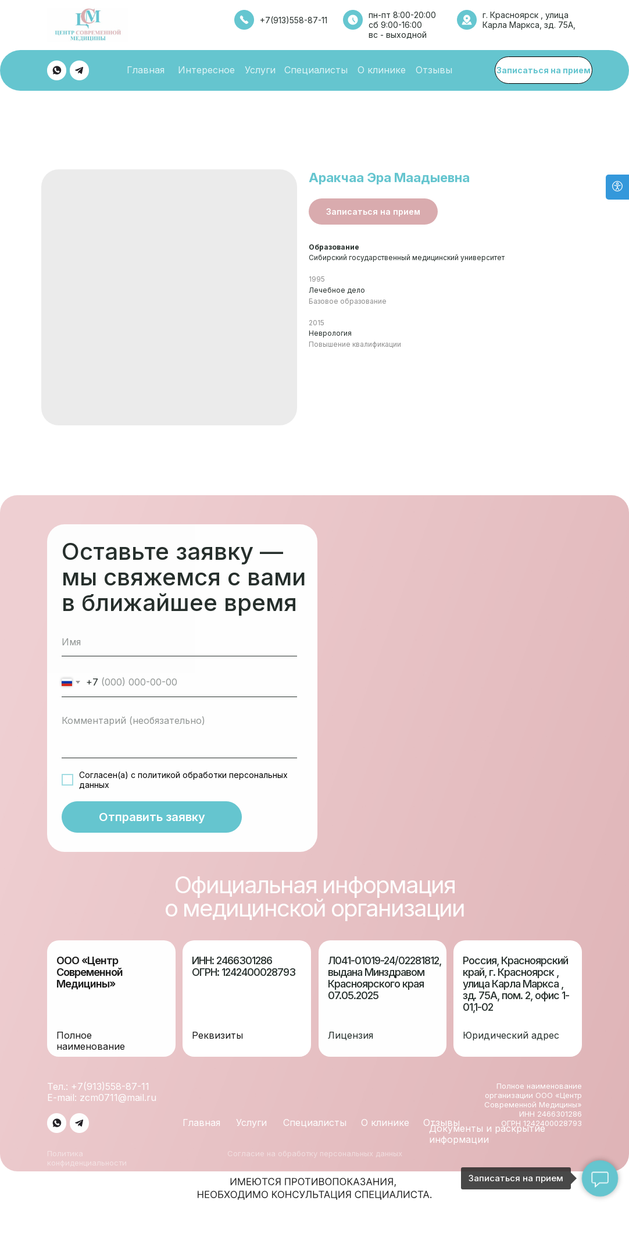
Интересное (206, 70)
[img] (56, 70)
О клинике (382, 70)
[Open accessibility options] (617, 187)
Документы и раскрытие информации (487, 1145)
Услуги (260, 70)
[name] (179, 652)
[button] (543, 70)
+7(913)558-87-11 (293, 20)
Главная (146, 70)
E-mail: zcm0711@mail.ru (101, 1108)
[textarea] (179, 744)
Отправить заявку (152, 828)
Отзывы (434, 70)
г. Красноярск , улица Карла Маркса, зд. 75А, (529, 20)
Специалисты (316, 70)
